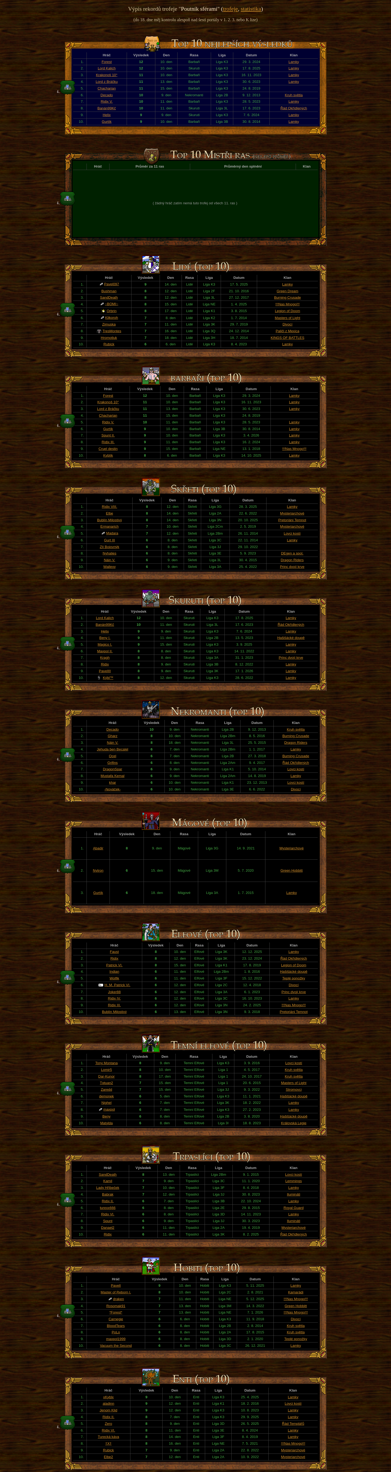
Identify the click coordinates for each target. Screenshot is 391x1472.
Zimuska (108, 324)
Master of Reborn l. (116, 1292)
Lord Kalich (107, 68)
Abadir (98, 848)
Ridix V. (107, 101)
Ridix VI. (107, 1214)
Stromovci (294, 1090)
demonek (106, 1096)
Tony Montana (106, 1063)
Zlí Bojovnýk (109, 547)
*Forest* (115, 1312)
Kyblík (108, 455)
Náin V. (109, 560)
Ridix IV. (114, 998)
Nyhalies (109, 553)
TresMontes (112, 331)
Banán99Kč (106, 108)
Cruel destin (108, 449)
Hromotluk (109, 338)
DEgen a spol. (292, 553)
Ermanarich (109, 526)
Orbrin (111, 311)
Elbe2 (108, 1457)
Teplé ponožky (293, 978)
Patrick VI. (114, 965)
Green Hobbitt (291, 870)
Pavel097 (111, 284)
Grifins (112, 763)
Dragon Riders (292, 560)
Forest (106, 62)
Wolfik (114, 978)
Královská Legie (293, 1123)
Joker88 (114, 992)
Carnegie (115, 1319)
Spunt (107, 1221)
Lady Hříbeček (107, 1188)
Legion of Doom (287, 311)
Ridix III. (108, 442)
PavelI (116, 1286)
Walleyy (109, 567)
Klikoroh (111, 318)
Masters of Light (287, 318)
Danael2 (107, 1228)
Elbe (109, 513)
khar (112, 783)
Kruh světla (294, 95)
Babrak (107, 1194)
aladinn (108, 1403)
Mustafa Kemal (113, 776)
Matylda (106, 1123)
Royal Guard (294, 1208)
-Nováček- (112, 789)
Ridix (105, 664)
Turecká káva (108, 1437)
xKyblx (108, 1397)
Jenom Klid (108, 1410)
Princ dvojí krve (292, 567)
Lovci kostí (292, 533)
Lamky (293, 62)
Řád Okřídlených (293, 108)
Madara (112, 533)
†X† (108, 1443)
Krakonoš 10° (106, 75)
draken (118, 1299)
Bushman (108, 291)
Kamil (107, 1181)
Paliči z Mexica (287, 331)
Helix (107, 115)
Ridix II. (108, 1201)
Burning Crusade (287, 297)
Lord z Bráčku (107, 82)
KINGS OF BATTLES (287, 338)
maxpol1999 (116, 1339)
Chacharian (106, 88)
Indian (114, 972)
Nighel (106, 1103)
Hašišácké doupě (290, 638)
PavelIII (105, 671)
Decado (106, 95)
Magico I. (104, 644)
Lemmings (293, 1181)
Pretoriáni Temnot (292, 520)
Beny (106, 1116)
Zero (108, 1424)
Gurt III (109, 540)
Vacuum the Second (116, 1346)
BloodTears (116, 1326)
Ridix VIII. (109, 507)
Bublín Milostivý (109, 520)
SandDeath (109, 297)
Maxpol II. (105, 651)
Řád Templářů (293, 1424)
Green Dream (287, 291)
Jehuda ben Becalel (112, 749)
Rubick (108, 344)
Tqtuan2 (106, 1083)
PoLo (116, 1332)
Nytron (98, 870)
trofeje (230, 9)
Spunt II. (108, 435)
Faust (114, 952)
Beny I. (105, 638)
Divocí (287, 324)
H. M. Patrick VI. (117, 985)
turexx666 (108, 1208)
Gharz (112, 736)
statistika (251, 9)
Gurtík (106, 122)
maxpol (109, 1109)
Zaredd (106, 1090)
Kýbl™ (108, 678)
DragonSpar (112, 769)
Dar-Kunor (106, 1076)
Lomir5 (106, 1070)
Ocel (112, 756)
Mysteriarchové (292, 513)
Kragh (105, 658)
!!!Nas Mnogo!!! (287, 304)
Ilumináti (293, 1194)
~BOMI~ (111, 304)
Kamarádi (295, 1292)
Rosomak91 (115, 1306)
